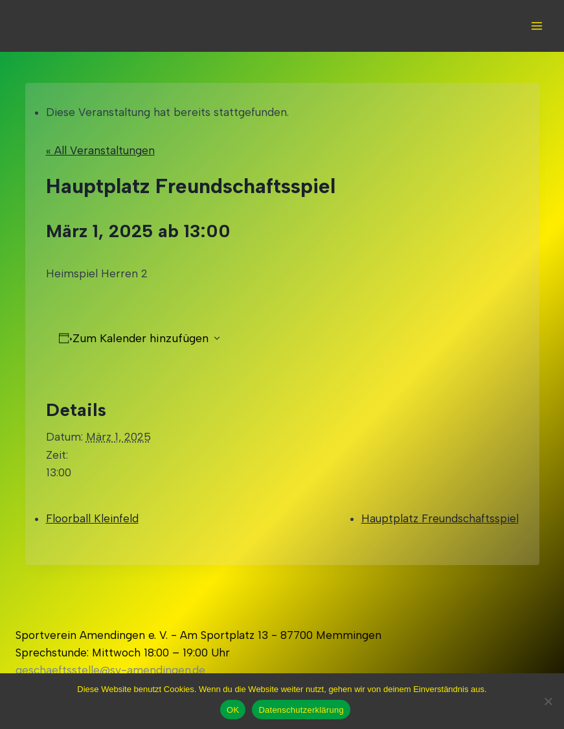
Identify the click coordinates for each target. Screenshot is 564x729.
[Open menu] (536, 26)
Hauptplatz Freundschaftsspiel (440, 518)
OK (233, 710)
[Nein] (547, 701)
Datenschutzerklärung (300, 710)
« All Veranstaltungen (100, 150)
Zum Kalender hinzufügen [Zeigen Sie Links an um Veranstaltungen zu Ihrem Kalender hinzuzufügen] (141, 338)
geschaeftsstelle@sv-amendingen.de (110, 670)
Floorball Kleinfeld (92, 518)
